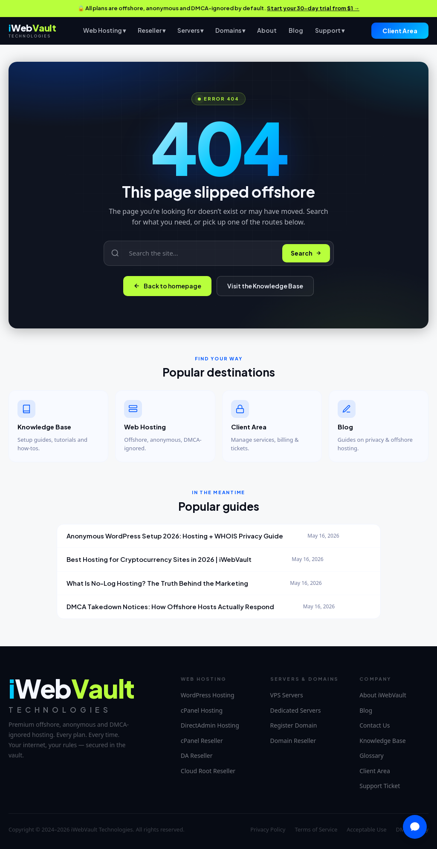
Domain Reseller (293, 741)
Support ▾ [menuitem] (329, 30)
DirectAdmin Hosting (210, 725)
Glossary (371, 755)
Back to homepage (167, 286)
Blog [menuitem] (296, 30)
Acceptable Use (366, 829)
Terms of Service (316, 829)
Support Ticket (379, 786)
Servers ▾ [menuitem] (190, 30)
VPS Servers (286, 695)
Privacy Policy (267, 829)
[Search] (201, 253)
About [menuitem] (267, 30)
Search (306, 253)
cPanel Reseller (202, 741)
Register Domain (293, 725)
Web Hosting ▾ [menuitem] (104, 30)
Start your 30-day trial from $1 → (313, 8)
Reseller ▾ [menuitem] (151, 30)
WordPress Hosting (207, 695)
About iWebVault (382, 695)
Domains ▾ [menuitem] (230, 30)
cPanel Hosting (202, 710)
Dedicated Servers (295, 710)
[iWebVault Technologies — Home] (32, 30)
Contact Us (374, 725)
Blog (365, 710)
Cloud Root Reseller (208, 771)
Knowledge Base (382, 741)
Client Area (399, 31)
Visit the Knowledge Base (265, 286)
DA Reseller (197, 755)
